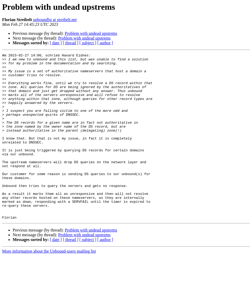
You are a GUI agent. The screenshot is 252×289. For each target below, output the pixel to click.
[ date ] (56, 43)
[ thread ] (70, 43)
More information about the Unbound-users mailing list (49, 284)
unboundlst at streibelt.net (55, 19)
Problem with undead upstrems (91, 33)
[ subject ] (87, 43)
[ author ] (105, 43)
